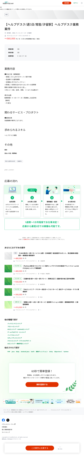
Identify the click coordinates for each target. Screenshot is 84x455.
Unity (51, 351)
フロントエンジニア (13, 326)
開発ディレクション (42, 351)
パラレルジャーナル (8, 424)
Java (13, 351)
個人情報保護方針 (7, 429)
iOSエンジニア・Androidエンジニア (18, 329)
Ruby (17, 351)
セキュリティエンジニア (15, 338)
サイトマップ (6, 432)
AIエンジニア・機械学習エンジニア (18, 344)
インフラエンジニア (13, 335)
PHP (9, 351)
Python (66, 351)
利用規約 (4, 427)
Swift (32, 351)
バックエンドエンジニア (15, 323)
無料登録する (42, 384)
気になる (60, 449)
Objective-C (58, 351)
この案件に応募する (39, 448)
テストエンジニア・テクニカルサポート (19, 341)
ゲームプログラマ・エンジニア (17, 332)
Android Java (25, 351)
